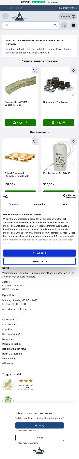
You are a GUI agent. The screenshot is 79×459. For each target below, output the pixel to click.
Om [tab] (65, 204)
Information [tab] (40, 204)
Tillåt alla (39, 253)
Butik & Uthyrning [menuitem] (12, 354)
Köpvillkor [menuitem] (7, 329)
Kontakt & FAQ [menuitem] (10, 324)
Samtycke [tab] (14, 204)
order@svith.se (70, 7)
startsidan (10, 52)
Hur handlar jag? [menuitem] (11, 334)
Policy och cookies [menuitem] (11, 344)
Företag (39, 425)
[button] (5, 16)
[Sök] (55, 25)
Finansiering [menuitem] (9, 358)
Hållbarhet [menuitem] (8, 363)
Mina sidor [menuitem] (7, 339)
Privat (39, 437)
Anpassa (40, 261)
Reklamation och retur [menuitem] (14, 349)
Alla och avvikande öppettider (18, 309)
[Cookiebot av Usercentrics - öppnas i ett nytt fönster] (63, 196)
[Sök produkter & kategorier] (30, 25)
